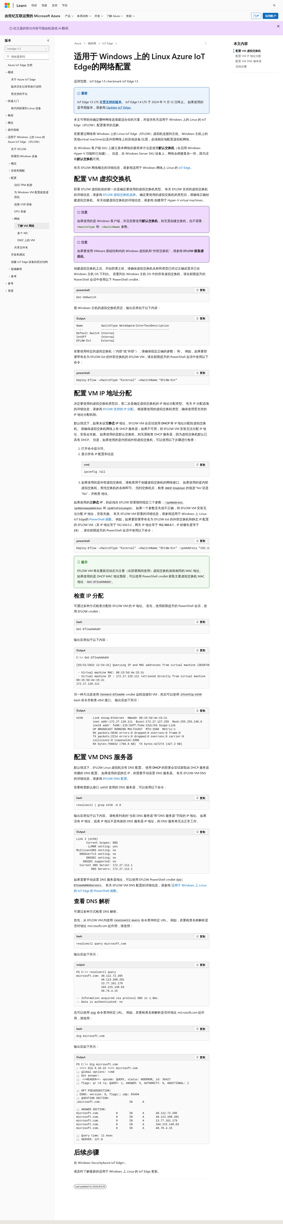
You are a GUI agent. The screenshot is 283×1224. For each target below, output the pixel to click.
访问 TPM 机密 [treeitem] (23, 185)
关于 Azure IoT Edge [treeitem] (23, 79)
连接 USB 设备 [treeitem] (23, 204)
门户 (256, 16)
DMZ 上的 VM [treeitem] (26, 240)
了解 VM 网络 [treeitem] (25, 226)
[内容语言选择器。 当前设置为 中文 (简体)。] (15, 1217)
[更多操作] (205, 43)
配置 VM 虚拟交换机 (248, 51)
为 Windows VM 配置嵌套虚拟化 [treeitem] (31, 194)
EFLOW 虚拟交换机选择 (119, 194)
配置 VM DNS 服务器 (249, 61)
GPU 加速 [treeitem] (20, 211)
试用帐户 (270, 16)
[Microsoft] (7, 5)
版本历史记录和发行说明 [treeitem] (26, 86)
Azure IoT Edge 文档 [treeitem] (20, 65)
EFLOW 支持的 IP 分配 (118, 409)
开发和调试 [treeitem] (18, 254)
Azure (77, 43)
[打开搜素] (274, 5)
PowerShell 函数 (100, 519)
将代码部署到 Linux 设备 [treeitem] (26, 108)
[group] (141, 548)
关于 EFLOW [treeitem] (18, 149)
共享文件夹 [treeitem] (21, 247)
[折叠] (48, 40)
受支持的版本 (112, 102)
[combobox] (27, 49)
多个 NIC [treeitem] (22, 233)
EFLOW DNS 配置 (115, 778)
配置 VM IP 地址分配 (248, 56)
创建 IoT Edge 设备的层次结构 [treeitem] (29, 262)
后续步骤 (241, 66)
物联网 (92, 43)
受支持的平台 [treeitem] (19, 94)
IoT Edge (107, 43)
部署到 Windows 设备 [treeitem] (24, 156)
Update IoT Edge (118, 107)
